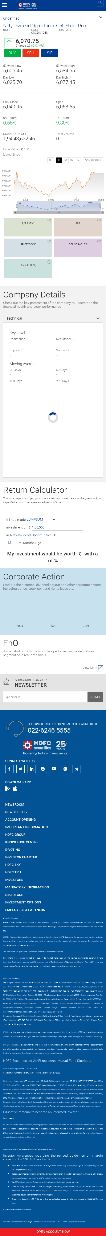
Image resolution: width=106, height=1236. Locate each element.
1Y (78, 160)
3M (71, 160)
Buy (12, 53)
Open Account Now (53, 1232)
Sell (31, 53)
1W (65, 160)
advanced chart (93, 160)
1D (59, 160)
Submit (95, 697)
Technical (14, 318)
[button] (53, 18)
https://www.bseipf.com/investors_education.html (24, 1141)
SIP (50, 53)
